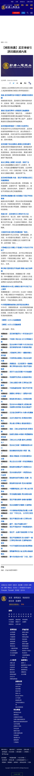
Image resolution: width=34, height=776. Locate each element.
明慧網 (4, 762)
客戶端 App (5, 754)
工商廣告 (16, 742)
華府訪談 (12, 646)
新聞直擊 (12, 641)
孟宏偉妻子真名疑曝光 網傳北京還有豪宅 (16, 144)
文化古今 (12, 676)
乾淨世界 (4, 760)
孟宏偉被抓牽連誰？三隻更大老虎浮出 (15, 126)
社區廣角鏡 (13, 650)
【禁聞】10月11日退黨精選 (11, 325)
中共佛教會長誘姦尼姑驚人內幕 (21, 510)
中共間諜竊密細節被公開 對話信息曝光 (15, 305)
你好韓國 (17, 688)
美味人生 (17, 693)
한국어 (23, 590)
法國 (5, 587)
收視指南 (19, 749)
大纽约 (10, 585)
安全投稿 (11, 752)
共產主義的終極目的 (19, 719)
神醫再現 (23, 672)
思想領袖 (24, 641)
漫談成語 (12, 672)
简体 (31, 1)
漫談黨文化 (17, 737)
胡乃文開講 (24, 667)
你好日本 (17, 686)
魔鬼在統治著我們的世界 (21, 721)
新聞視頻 (13, 629)
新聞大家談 (25, 632)
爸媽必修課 (13, 674)
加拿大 (15, 585)
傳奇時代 (16, 714)
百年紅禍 (16, 728)
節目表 (11, 601)
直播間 (18, 601)
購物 (22, 604)
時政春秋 (24, 639)
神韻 (12, 1)
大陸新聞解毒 (26, 655)
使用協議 (4, 752)
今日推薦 (11, 622)
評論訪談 (25, 629)
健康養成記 (24, 669)
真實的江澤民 (17, 726)
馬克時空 (24, 653)
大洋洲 (25, 585)
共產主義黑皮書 (18, 733)
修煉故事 (16, 740)
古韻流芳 (12, 667)
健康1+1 (23, 663)
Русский (11, 590)
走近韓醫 (23, 674)
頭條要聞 (11, 619)
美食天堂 (17, 691)
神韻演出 (11, 624)
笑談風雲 (12, 665)
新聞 (10, 611)
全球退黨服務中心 (21, 760)
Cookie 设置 (17, 774)
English (28, 587)
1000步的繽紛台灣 (20, 703)
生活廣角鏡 (18, 684)
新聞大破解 (25, 643)
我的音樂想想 (19, 707)
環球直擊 (12, 634)
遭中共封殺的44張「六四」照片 (21, 557)
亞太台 (15, 587)
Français (4, 590)
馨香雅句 (12, 669)
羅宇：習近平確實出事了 (18, 524)
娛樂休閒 (18, 681)
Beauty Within (19, 695)
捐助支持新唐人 (14, 604)
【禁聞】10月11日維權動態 (11, 320)
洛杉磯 (20, 585)
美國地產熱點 (13, 679)
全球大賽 (18, 624)
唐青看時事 (25, 648)
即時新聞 (24, 619)
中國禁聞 (12, 637)
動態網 (10, 762)
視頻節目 (26, 598)
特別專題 (17, 710)
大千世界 (17, 698)
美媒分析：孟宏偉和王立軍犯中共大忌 (15, 214)
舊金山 (10, 587)
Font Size (25, 83)
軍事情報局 (25, 646)
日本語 (17, 590)
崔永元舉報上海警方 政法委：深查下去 (15, 162)
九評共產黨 (17, 724)
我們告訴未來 (17, 712)
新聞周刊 (12, 643)
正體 (28, 1)
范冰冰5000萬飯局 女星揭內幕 (21, 404)
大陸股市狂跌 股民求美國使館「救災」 (15, 232)
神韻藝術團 (13, 757)
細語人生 (24, 657)
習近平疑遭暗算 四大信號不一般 (21, 538)
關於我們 (12, 749)
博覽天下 (18, 622)
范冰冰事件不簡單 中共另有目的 (21, 344)
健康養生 (24, 660)
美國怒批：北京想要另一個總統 (21, 364)
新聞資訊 (17, 598)
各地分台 (22, 1)
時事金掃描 (25, 637)
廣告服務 (18, 752)
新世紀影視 (23, 762)
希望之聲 (11, 760)
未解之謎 (12, 663)
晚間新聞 (12, 639)
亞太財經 (12, 655)
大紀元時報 (21, 757)
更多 (29, 762)
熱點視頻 (18, 619)
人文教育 (13, 660)
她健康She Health (26, 665)
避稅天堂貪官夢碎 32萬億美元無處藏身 (15, 111)
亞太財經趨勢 (14, 653)
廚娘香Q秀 (18, 700)
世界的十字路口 (26, 650)
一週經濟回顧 (14, 648)
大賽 (17, 1)
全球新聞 (12, 632)
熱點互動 (24, 634)
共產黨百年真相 (18, 717)
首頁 (2, 42)
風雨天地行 (17, 730)
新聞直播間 (16, 13)
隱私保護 (26, 749)
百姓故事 (16, 735)
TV (23, 13)
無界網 (16, 762)
